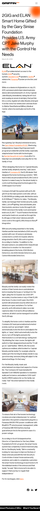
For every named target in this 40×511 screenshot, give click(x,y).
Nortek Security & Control (14, 156)
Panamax (14, 79)
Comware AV (15, 172)
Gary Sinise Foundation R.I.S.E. (16, 145)
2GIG (10, 74)
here (21, 479)
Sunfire (31, 77)
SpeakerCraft (13, 77)
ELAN (4, 71)
